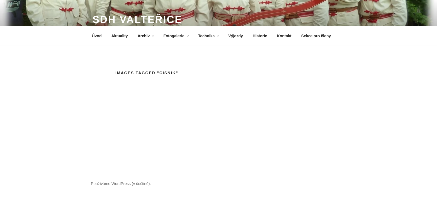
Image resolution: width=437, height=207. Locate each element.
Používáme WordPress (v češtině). (121, 183)
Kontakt (284, 36)
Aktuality (119, 36)
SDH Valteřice (137, 19)
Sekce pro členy (316, 36)
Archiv (146, 36)
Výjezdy (235, 36)
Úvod (97, 36)
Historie (260, 36)
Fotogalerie (176, 36)
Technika (209, 36)
